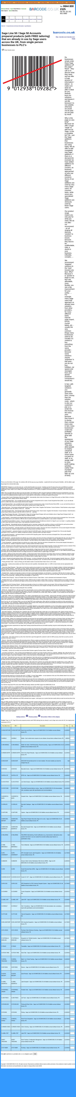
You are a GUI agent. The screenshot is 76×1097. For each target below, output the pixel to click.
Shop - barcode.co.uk (61, 37)
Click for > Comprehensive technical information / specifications (16, 26)
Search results (32, 19)
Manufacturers (19, 19)
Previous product (31, 716)
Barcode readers (9, 2)
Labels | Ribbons (43, 2)
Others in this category (54, 716)
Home (2, 2)
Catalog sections (20, 716)
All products (26, 19)
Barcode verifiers (62, 2)
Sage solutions (70, 2)
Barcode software (53, 2)
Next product (42, 716)
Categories (12, 19)
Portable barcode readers (21, 2)
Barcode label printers (33, 2)
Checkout (39, 19)
